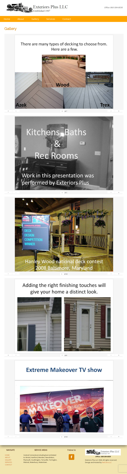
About (20, 18)
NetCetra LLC (107, 462)
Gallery (35, 18)
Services (50, 18)
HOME (7, 455)
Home (7, 18)
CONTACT (8, 465)
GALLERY (8, 460)
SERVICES (8, 462)
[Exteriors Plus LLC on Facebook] (71, 457)
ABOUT (7, 457)
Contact (67, 18)
